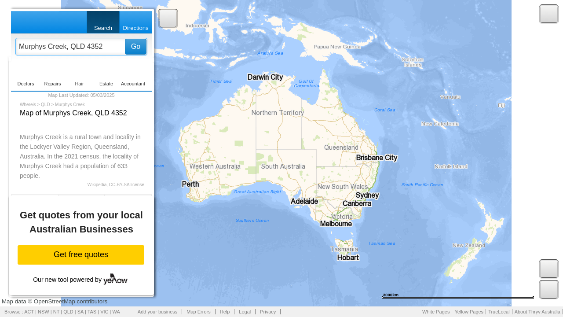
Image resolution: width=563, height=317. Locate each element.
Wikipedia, (98, 184)
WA (116, 311)
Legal (245, 311)
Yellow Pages (468, 311)
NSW (43, 311)
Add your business (158, 311)
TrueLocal (499, 311)
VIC (104, 311)
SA (80, 311)
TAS (92, 311)
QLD (45, 104)
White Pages (436, 311)
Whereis (28, 104)
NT (56, 311)
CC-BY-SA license (126, 184)
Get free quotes (81, 254)
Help (225, 311)
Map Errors (198, 311)
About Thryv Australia (537, 311)
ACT (29, 311)
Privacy (268, 311)
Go (135, 46)
